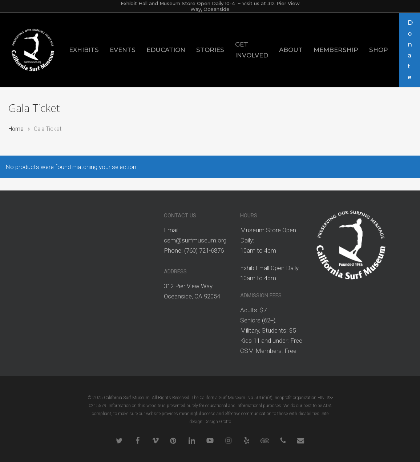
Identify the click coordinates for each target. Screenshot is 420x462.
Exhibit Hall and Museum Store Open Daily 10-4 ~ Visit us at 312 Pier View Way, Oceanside (210, 6)
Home (16, 128)
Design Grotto (218, 421)
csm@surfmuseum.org (195, 240)
